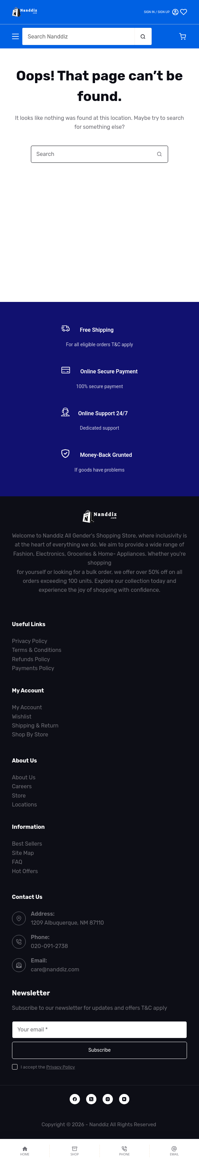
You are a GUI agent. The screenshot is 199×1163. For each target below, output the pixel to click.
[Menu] (15, 36)
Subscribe (99, 1050)
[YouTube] (124, 1099)
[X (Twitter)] (91, 1099)
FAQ (17, 862)
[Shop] (74, 1151)
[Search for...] (78, 36)
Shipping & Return (35, 725)
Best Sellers (27, 843)
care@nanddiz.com (55, 969)
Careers (22, 786)
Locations (24, 804)
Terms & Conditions (36, 650)
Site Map (23, 853)
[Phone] (124, 1151)
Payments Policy (33, 668)
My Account (27, 707)
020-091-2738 (49, 946)
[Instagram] (108, 1099)
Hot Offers (25, 871)
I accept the (48, 1067)
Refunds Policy (31, 659)
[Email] (174, 1151)
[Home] (24, 1151)
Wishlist (22, 716)
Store (19, 795)
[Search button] (143, 36)
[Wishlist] (183, 12)
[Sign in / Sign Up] (161, 12)
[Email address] (99, 1029)
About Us (24, 777)
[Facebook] (75, 1099)
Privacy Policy (29, 641)
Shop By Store (30, 734)
